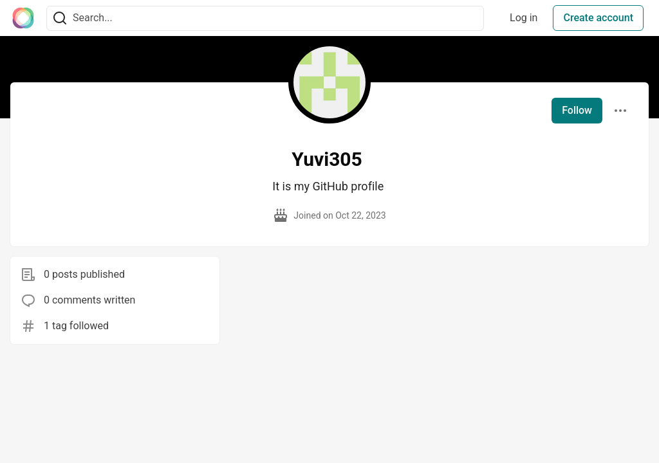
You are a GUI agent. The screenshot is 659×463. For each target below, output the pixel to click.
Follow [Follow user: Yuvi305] (577, 110)
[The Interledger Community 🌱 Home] (23, 18)
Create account (598, 18)
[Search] (60, 18)
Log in (523, 18)
